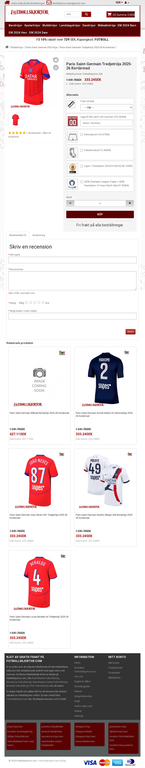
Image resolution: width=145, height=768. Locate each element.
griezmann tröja (117, 726)
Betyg (13, 303)
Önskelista (114, 672)
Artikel (77, 711)
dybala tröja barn (118, 731)
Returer (78, 691)
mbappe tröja (82, 726)
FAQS (77, 662)
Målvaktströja (107, 25)
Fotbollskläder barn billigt (52, 760)
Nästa (130, 331)
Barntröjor (15, 25)
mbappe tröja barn (85, 736)
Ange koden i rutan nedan (23, 311)
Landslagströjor (69, 25)
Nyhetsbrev (114, 677)
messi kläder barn (85, 741)
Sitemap (78, 715)
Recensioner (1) (17, 235)
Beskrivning (39, 235)
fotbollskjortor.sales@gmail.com (65, 3)
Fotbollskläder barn (17, 699)
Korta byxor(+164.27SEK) (97, 134)
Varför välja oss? (83, 706)
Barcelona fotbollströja (19, 682)
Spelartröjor (32, 25)
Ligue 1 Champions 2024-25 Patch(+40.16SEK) (108, 166)
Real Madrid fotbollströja (45, 678)
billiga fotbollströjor (18, 736)
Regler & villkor (82, 681)
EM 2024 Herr (18, 32)
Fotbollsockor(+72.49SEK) (97, 150)
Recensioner (16, 269)
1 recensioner (33, 133)
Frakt (77, 701)
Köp (100, 214)
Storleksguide (82, 686)
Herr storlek (88, 101)
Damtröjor (89, 25)
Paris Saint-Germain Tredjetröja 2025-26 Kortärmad (87, 47)
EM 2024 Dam (38, 32)
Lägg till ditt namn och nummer (96, 117)
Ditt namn (15, 254)
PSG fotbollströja (39, 685)
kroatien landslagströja (19, 731)
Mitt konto (114, 662)
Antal (69, 197)
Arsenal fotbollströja (17, 685)
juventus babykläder (52, 726)
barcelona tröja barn (52, 736)
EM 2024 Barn (127, 25)
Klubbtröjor (49, 25)
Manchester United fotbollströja (50, 682)
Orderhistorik (115, 667)
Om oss (78, 676)
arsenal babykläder (51, 731)
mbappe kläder (83, 731)
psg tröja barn (15, 726)
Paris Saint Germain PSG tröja (41, 47)
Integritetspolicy (83, 696)
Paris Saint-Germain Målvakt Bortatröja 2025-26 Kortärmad (39, 413)
